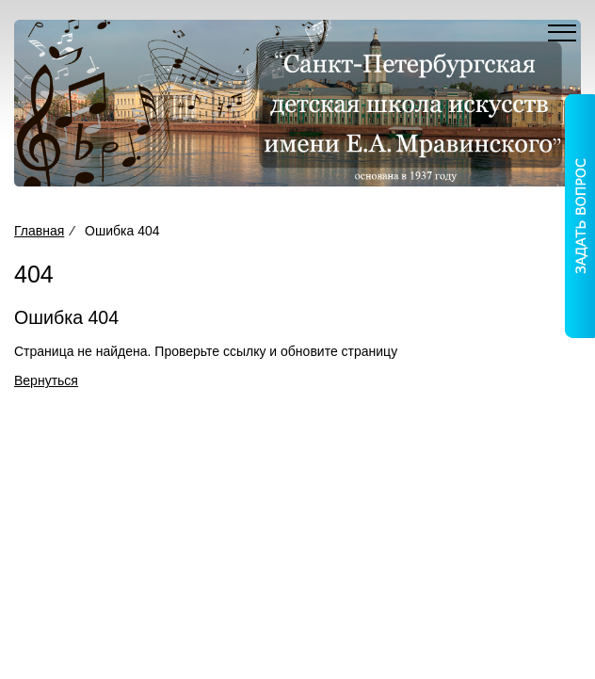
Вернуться (46, 380)
